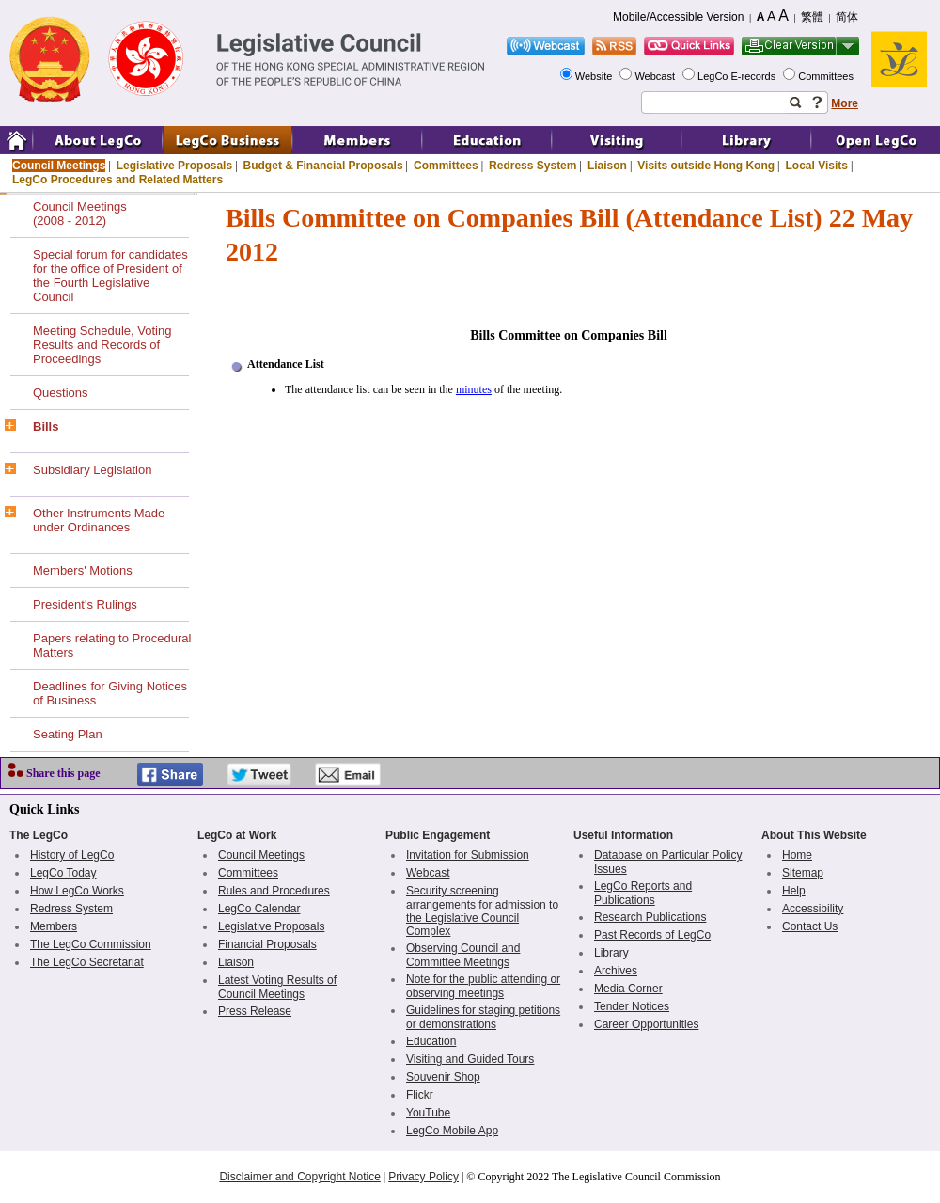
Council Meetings (58, 165)
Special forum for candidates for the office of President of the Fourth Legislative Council (110, 275)
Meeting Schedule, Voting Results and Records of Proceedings (102, 345)
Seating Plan (67, 734)
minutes (474, 389)
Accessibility (812, 908)
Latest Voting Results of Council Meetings (277, 987)
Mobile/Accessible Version (678, 17)
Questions (60, 393)
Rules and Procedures (274, 890)
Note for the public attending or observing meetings (483, 986)
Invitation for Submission (467, 855)
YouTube (428, 1112)
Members (53, 926)
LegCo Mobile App (452, 1130)
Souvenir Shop (443, 1077)
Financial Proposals (267, 944)
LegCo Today (63, 872)
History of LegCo (72, 855)
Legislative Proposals (174, 165)
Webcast (656, 76)
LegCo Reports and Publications (643, 893)
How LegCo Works (77, 890)
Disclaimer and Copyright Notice (299, 1176)
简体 (847, 17)
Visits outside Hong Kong (706, 165)
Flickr (419, 1094)
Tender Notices (631, 1006)
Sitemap (802, 872)
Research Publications (650, 917)
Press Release (254, 1011)
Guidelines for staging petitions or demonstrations (483, 1017)
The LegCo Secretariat (87, 962)
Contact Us (810, 926)
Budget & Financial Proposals (323, 165)
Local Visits (816, 165)
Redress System (532, 165)
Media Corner (628, 988)
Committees (827, 76)
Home (797, 855)
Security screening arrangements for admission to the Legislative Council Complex (482, 911)
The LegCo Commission (90, 944)
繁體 (812, 17)
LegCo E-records (737, 76)
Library (611, 952)
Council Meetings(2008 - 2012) (80, 213)
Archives (615, 970)
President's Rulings (85, 604)
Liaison (607, 165)
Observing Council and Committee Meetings (463, 955)
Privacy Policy (423, 1176)
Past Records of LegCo (652, 935)
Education (431, 1041)
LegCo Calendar (259, 908)
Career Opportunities (646, 1024)
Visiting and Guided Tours (470, 1059)
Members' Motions (83, 570)
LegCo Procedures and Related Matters (117, 179)
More (844, 103)
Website (595, 76)
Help (794, 890)
